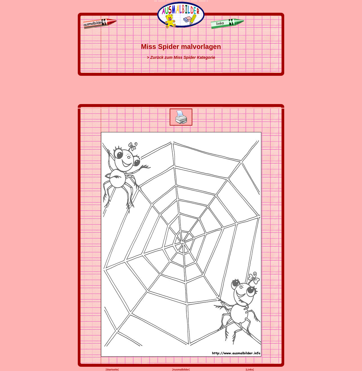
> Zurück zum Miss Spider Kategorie (181, 57)
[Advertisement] (181, 90)
